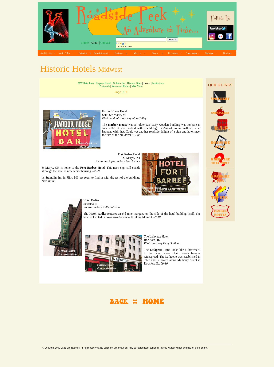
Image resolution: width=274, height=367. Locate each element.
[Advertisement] (136, 322)
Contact (105, 42)
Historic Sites (134, 83)
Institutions (158, 83)
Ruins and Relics (121, 86)
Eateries (83, 53)
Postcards (105, 86)
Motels (136, 53)
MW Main (137, 86)
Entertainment (101, 53)
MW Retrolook (86, 83)
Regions (227, 53)
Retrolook (173, 53)
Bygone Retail (103, 83)
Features (119, 53)
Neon (155, 53)
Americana (191, 53)
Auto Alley (64, 53)
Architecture (46, 53)
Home (85, 42)
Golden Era (119, 83)
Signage (209, 53)
